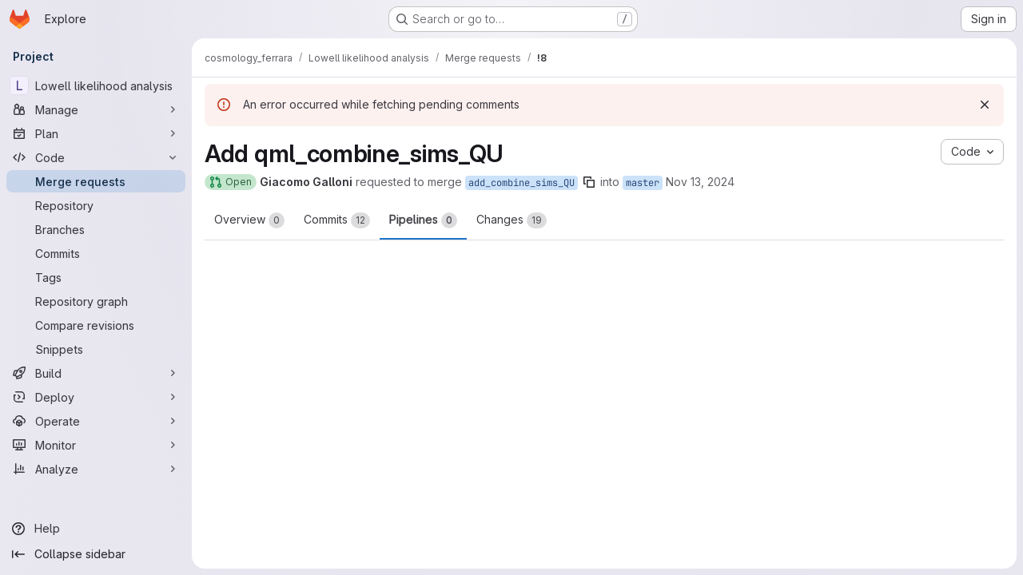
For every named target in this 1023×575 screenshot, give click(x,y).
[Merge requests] (95, 181)
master (642, 182)
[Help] (95, 529)
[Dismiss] (984, 104)
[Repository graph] (95, 301)
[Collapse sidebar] (95, 554)
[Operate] (95, 421)
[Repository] (95, 205)
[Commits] (95, 253)
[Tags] (95, 277)
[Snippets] (95, 349)
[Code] (95, 157)
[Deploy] (95, 397)
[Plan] (95, 133)
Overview (249, 220)
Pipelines (423, 220)
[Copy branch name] (589, 182)
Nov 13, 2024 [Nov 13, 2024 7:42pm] (700, 181)
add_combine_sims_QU (521, 182)
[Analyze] (95, 469)
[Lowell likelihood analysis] (95, 85)
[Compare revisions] (95, 325)
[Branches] (95, 229)
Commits (337, 220)
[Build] (95, 373)
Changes (511, 220)
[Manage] (95, 109)
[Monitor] (95, 445)
